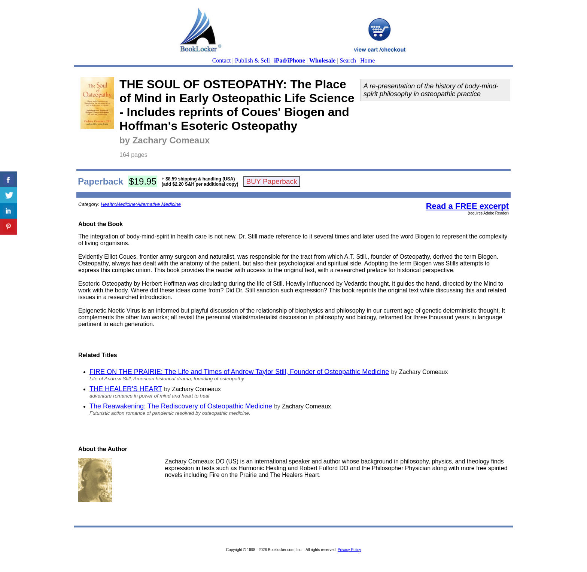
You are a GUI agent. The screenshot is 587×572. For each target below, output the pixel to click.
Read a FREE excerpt (467, 206)
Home (367, 60)
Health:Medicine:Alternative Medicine (141, 204)
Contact (221, 60)
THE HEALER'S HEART (125, 389)
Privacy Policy (349, 550)
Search (348, 60)
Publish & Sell (252, 60)
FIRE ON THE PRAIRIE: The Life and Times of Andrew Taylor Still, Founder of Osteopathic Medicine (239, 371)
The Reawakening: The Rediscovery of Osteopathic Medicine (180, 406)
